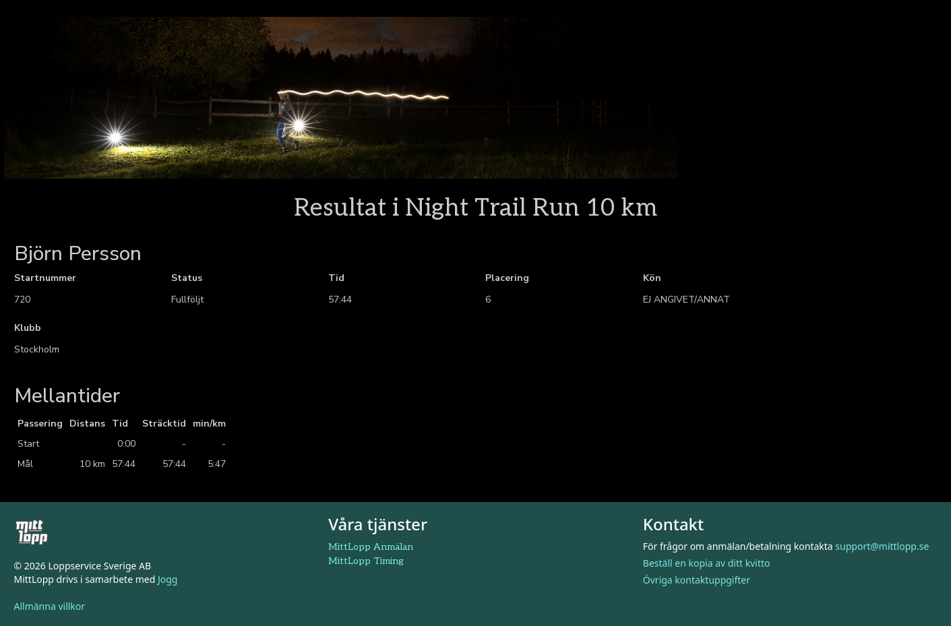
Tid (336, 278)
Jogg (168, 579)
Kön (652, 278)
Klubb (27, 327)
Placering (507, 278)
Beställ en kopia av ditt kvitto (706, 563)
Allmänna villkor (50, 606)
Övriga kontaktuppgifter (696, 579)
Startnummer (45, 278)
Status (186, 278)
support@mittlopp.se (882, 546)
